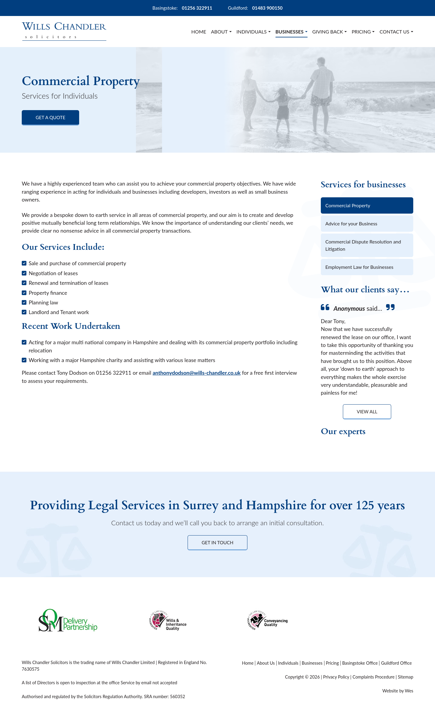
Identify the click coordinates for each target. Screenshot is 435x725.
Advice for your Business (351, 223)
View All (367, 411)
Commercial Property (347, 205)
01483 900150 (267, 8)
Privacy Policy (336, 676)
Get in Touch (217, 542)
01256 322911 (197, 8)
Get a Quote (50, 117)
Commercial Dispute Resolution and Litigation (363, 245)
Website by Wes (397, 690)
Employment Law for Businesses (359, 267)
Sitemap (405, 676)
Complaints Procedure (374, 676)
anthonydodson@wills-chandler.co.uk (196, 373)
